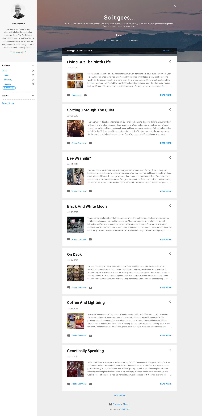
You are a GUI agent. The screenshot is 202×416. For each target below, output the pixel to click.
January (7, 84)
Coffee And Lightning (86, 302)
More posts (119, 396)
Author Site (117, 41)
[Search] (175, 7)
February (8, 79)
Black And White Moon (87, 206)
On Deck (74, 254)
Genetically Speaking (85, 350)
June (6, 75)
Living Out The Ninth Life (89, 62)
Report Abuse (8, 103)
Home (103, 41)
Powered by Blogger (119, 404)
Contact (133, 41)
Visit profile (18, 53)
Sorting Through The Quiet (90, 110)
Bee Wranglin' (79, 158)
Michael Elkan (125, 409)
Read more (165, 95)
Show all (168, 51)
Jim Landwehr (18, 24)
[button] (169, 62)
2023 (4, 70)
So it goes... (119, 17)
